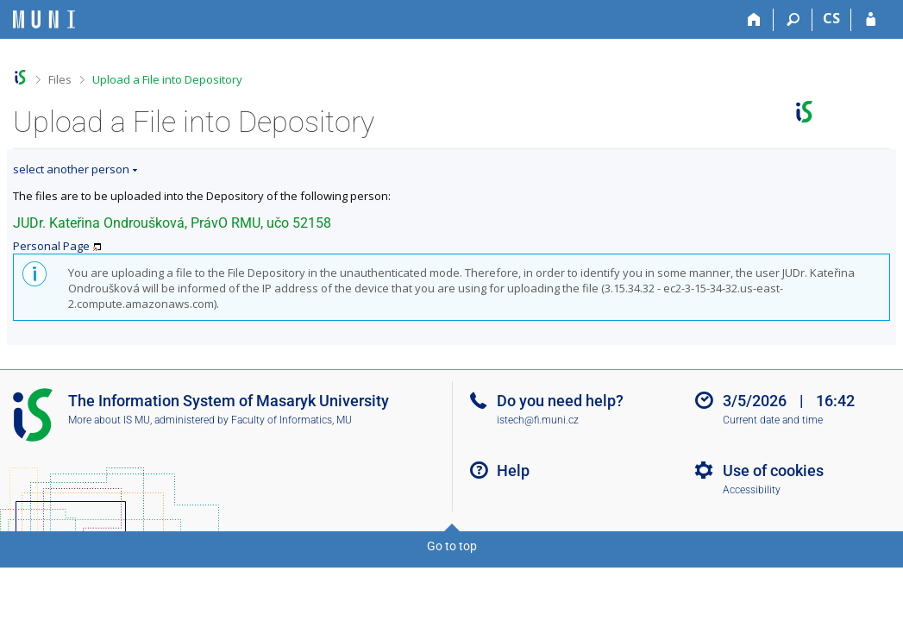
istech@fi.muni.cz (538, 420)
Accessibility (752, 490)
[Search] (793, 20)
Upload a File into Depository (167, 79)
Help (513, 470)
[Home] (754, 20)
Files (60, 79)
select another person (71, 169)
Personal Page (51, 246)
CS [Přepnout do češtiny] (831, 18)
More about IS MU (109, 420)
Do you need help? (560, 401)
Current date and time (773, 420)
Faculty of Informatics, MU (291, 420)
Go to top (452, 546)
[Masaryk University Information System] (44, 19)
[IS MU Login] (870, 20)
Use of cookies (773, 470)
